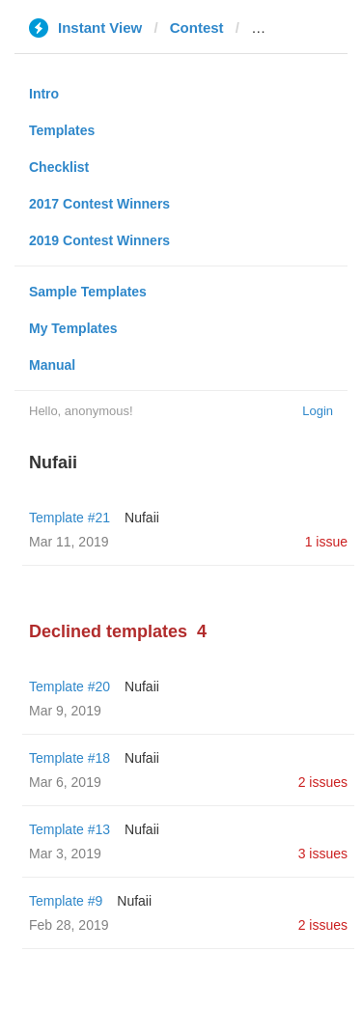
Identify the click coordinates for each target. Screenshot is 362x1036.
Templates (62, 130)
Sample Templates (88, 291)
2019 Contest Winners (99, 240)
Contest (197, 27)
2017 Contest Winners (99, 203)
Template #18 (69, 758)
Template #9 (65, 901)
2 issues (323, 782)
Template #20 (69, 686)
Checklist (59, 167)
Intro (44, 93)
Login (317, 411)
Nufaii (142, 517)
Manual (52, 365)
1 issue (326, 541)
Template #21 (69, 517)
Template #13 (69, 829)
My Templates (73, 328)
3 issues (323, 853)
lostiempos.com (306, 27)
